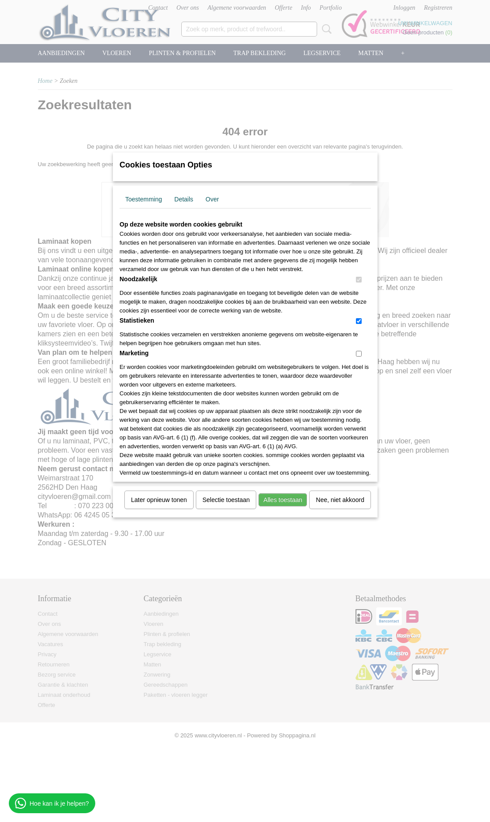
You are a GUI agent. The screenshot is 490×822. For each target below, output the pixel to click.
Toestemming (143, 199)
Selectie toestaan (226, 499)
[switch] (359, 280)
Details (183, 199)
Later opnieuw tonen (159, 499)
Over (212, 199)
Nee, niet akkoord (340, 499)
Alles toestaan (282, 499)
